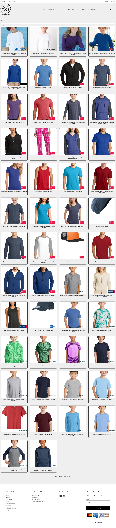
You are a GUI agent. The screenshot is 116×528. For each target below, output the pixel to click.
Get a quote (9, 499)
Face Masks (9, 511)
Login (106, 1)
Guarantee (35, 497)
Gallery (7, 501)
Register (113, 1)
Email (87, 499)
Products (8, 497)
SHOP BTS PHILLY (11, 509)
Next (56, 476)
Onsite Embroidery (10, 503)
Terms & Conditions (37, 501)
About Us (8, 507)
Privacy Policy (36, 499)
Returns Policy (36, 495)
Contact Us (8, 505)
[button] (3, 1)
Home (7, 495)
